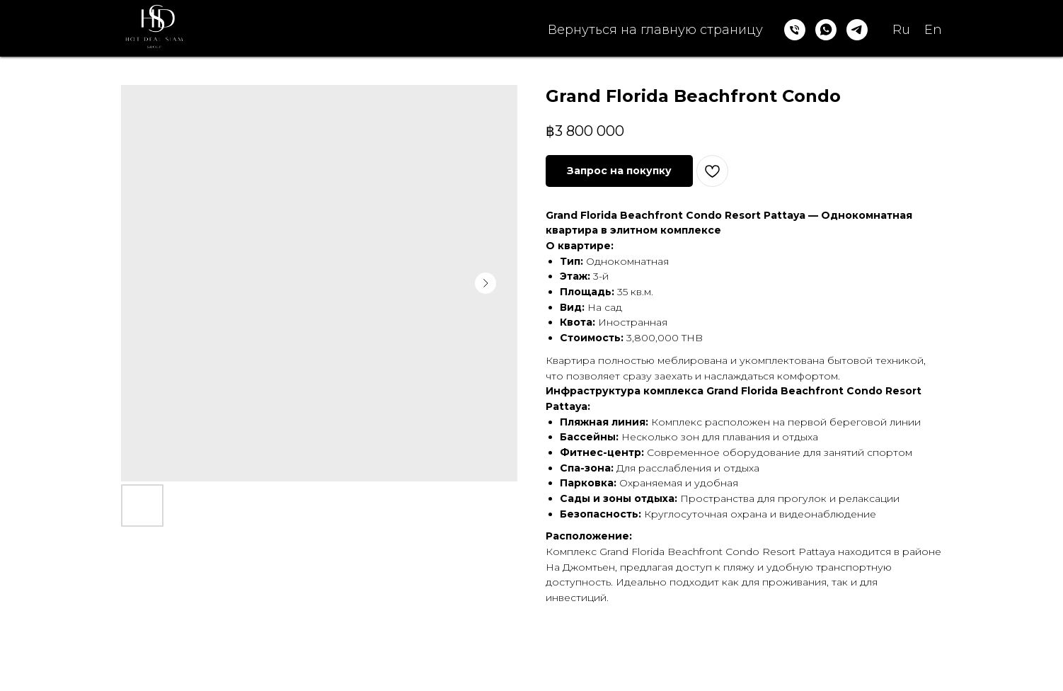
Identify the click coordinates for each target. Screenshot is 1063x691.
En (933, 30)
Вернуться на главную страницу (655, 30)
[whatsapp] (826, 29)
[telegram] (857, 29)
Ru (901, 30)
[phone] (794, 29)
